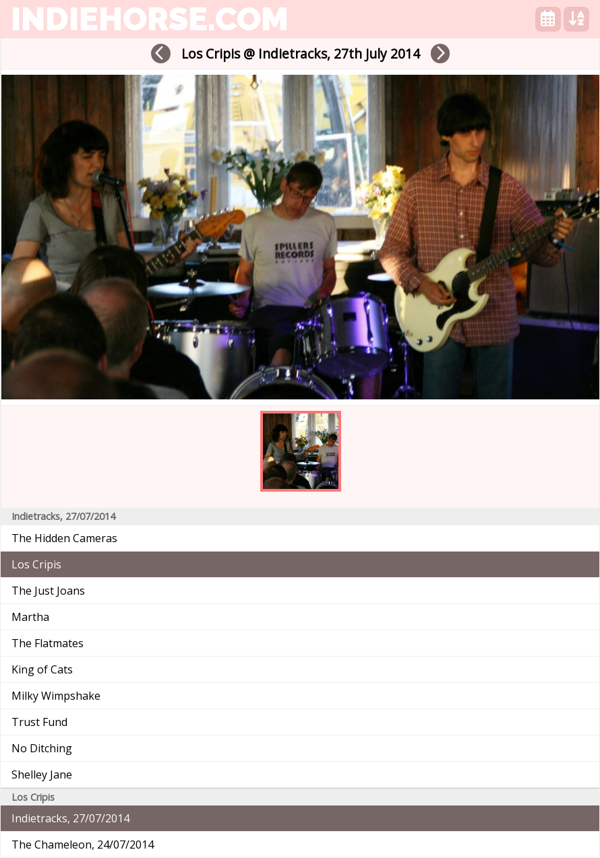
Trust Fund (39, 722)
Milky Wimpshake (55, 695)
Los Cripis (36, 564)
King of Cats (42, 669)
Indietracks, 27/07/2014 (70, 818)
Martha (30, 616)
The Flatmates (47, 643)
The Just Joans (48, 590)
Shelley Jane (41, 774)
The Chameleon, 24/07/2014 (82, 844)
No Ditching (41, 748)
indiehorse (150, 19)
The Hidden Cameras (64, 538)
